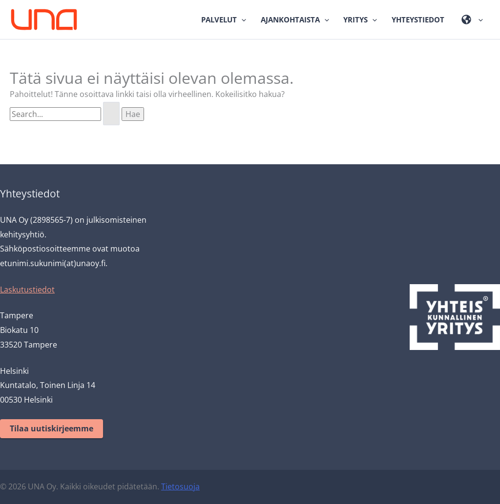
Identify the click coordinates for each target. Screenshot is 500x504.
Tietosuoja (180, 486)
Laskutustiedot (27, 289)
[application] (241, 19)
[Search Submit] (111, 113)
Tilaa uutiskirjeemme (51, 428)
